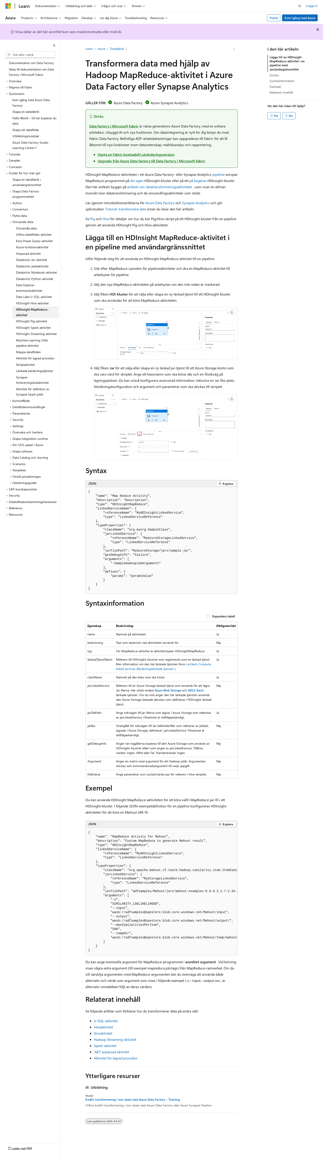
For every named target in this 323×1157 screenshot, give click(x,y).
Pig (92, 218)
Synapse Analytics (196, 202)
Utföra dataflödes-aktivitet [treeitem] (34, 234)
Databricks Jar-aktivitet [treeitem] (31, 260)
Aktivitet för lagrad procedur (115, 1058)
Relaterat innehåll (281, 92)
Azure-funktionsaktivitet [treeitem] (32, 247)
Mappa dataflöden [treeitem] (28, 352)
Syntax (274, 75)
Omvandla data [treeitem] (26, 228)
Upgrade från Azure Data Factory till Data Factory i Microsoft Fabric (151, 161)
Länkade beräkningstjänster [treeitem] (34, 371)
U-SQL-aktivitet (106, 1020)
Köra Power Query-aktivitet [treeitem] (34, 241)
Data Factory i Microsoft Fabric (113, 126)
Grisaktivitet (103, 1033)
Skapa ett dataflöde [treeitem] (25, 130)
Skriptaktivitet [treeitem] (25, 364)
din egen (136, 180)
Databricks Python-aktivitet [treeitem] (34, 279)
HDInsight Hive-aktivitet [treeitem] (32, 303)
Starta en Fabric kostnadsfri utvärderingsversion (136, 154)
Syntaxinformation (282, 81)
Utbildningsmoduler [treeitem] (25, 136)
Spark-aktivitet (105, 1045)
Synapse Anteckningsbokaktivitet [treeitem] (32, 380)
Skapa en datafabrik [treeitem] (25, 112)
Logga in (312, 6)
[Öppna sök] (299, 6)
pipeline (219, 174)
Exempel (275, 86)
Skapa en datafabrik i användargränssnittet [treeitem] (26, 182)
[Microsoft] (8, 6)
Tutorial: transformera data (125, 209)
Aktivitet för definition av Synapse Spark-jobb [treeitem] (32, 392)
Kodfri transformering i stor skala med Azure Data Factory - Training (132, 1100)
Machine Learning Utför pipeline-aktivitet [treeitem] (32, 343)
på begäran (198, 180)
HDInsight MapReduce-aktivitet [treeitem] (32, 312)
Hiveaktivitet (103, 1027)
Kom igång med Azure (300, 18)
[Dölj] (54, 45)
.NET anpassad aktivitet (111, 1051)
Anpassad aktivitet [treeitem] (28, 253)
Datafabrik (117, 49)
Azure (101, 49)
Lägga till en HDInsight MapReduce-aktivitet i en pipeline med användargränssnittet (287, 63)
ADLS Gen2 (196, 690)
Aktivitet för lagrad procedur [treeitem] (35, 358)
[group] (161, 891)
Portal (274, 18)
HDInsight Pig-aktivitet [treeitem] (31, 321)
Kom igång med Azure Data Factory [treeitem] (31, 103)
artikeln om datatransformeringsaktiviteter (159, 186)
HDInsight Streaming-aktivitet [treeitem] (36, 334)
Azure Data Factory (159, 202)
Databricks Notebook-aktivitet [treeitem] (36, 272)
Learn (89, 49)
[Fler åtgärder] (234, 49)
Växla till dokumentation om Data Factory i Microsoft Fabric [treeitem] (31, 72)
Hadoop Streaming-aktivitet (115, 1039)
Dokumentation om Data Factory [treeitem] (31, 63)
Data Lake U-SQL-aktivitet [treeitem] (34, 297)
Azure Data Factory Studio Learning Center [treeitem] (30, 145)
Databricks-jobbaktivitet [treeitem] (32, 266)
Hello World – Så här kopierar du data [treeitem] (34, 121)
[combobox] (30, 54)
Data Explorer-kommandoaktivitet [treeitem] (29, 288)
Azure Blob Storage (168, 690)
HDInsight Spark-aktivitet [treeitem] (33, 327)
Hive (106, 218)
